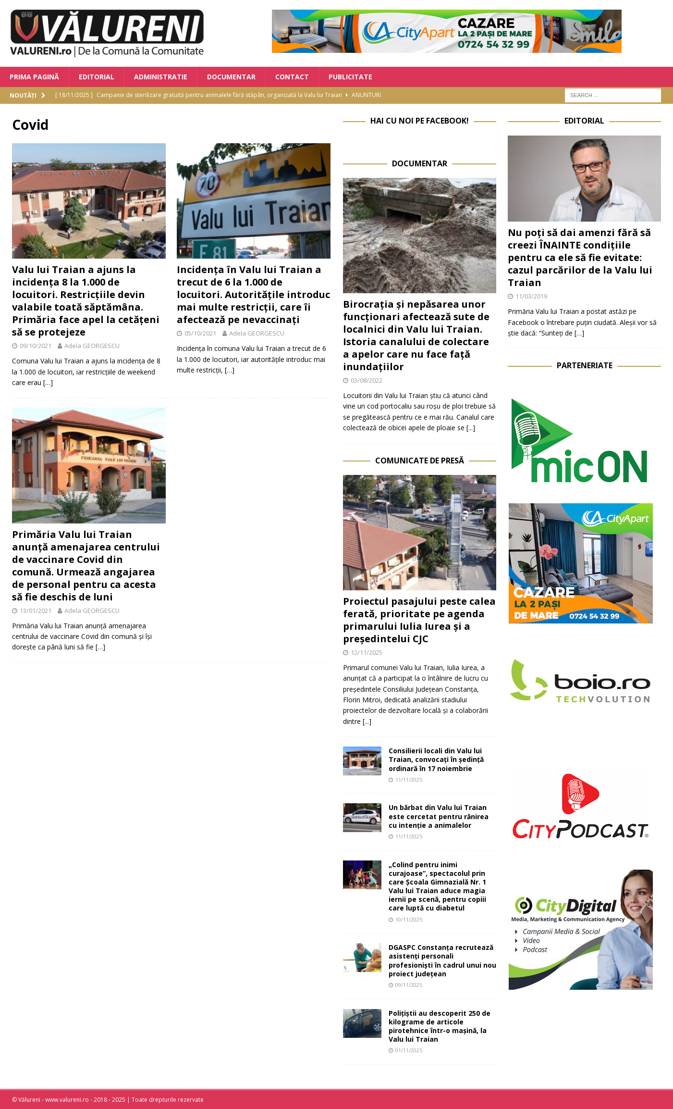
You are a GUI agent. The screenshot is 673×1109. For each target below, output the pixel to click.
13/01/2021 (35, 610)
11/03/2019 (531, 296)
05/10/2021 (200, 333)
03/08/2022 (366, 380)
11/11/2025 (408, 779)
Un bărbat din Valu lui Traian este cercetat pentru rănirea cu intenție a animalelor (439, 816)
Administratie (160, 76)
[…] (48, 382)
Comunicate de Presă (419, 460)
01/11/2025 (408, 1050)
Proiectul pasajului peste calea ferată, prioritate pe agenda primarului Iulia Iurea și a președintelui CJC (419, 620)
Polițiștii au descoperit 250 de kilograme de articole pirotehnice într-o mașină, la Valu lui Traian (439, 1026)
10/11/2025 (408, 919)
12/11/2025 (366, 652)
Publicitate (350, 76)
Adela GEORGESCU (92, 345)
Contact (292, 76)
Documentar (231, 76)
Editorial (96, 76)
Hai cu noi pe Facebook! (419, 120)
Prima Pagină (34, 76)
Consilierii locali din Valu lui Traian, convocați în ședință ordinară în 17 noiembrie (436, 759)
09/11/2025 (408, 984)
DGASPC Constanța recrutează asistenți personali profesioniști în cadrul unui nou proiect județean (442, 960)
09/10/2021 (35, 345)
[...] (470, 427)
